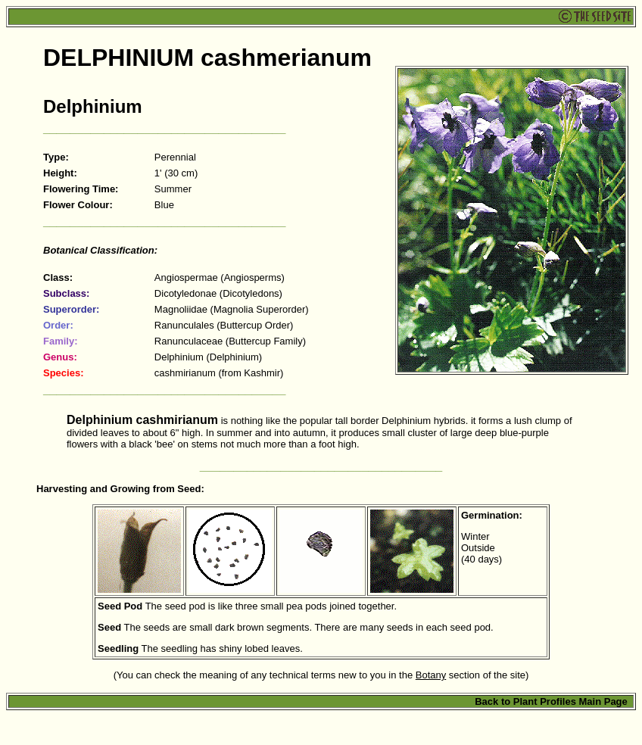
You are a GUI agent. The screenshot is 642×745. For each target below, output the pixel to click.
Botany (431, 675)
